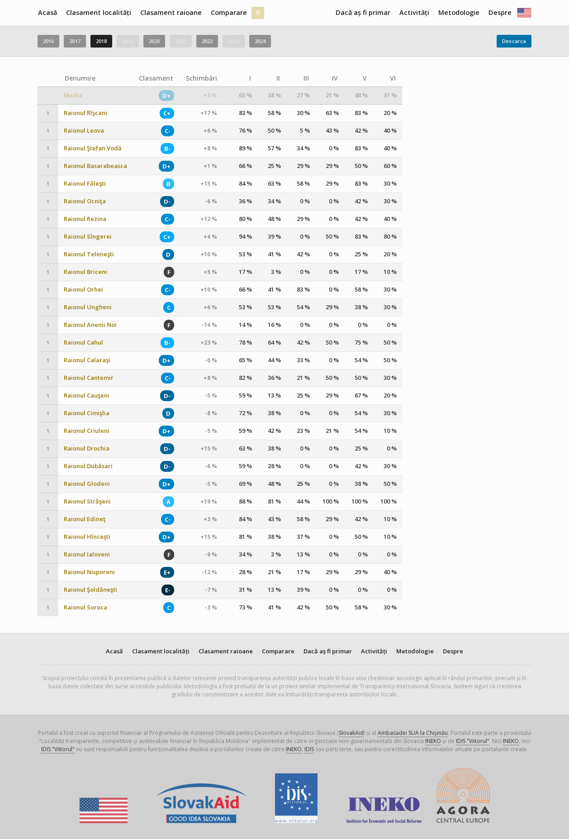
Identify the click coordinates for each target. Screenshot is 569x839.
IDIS (309, 749)
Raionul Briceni (85, 272)
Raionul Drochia (86, 448)
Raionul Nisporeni (89, 572)
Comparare (229, 12)
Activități (414, 12)
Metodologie (458, 12)
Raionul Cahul (83, 342)
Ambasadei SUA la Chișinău (413, 733)
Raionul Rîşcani (85, 113)
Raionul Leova (84, 130)
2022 (207, 41)
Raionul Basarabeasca (95, 166)
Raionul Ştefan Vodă (93, 148)
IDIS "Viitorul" (472, 741)
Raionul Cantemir (89, 378)
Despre (500, 12)
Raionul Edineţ (84, 519)
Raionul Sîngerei (88, 236)
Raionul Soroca (85, 607)
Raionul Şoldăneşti (90, 590)
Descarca (514, 41)
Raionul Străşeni (87, 501)
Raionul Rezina (85, 219)
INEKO (433, 741)
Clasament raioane (171, 12)
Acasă (47, 12)
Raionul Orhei (83, 289)
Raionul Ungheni (88, 307)
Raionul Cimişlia (86, 413)
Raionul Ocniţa (85, 201)
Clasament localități (98, 12)
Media (73, 95)
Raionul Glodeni (87, 484)
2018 (101, 41)
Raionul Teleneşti (89, 254)
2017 (74, 41)
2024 (260, 41)
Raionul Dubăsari (88, 466)
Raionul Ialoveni (87, 554)
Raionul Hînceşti (87, 537)
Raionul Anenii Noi (90, 325)
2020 (154, 41)
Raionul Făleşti (85, 183)
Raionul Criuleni (86, 431)
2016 (48, 41)
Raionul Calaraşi (87, 360)
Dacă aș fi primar (363, 12)
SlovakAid (351, 733)
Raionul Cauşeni (86, 395)
